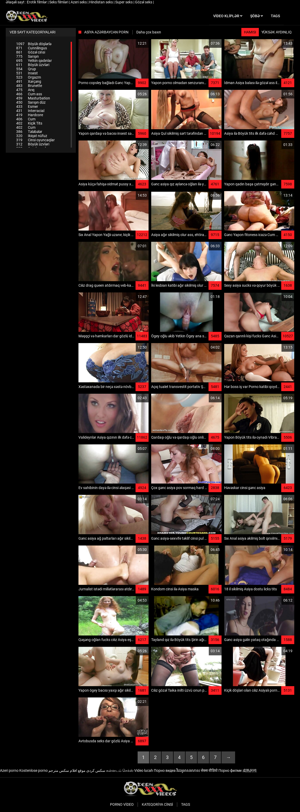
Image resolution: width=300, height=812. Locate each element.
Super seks (124, 2)
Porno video (122, 804)
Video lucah (143, 770)
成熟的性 (249, 770)
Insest (27, 73)
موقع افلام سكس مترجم (66, 770)
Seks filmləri (59, 2)
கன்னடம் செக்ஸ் (119, 770)
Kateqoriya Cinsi (157, 804)
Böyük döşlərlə (33, 44)
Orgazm (28, 77)
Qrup (26, 69)
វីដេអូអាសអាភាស (188, 770)
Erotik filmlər (37, 2)
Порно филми (230, 770)
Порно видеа (165, 770)
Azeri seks (79, 2)
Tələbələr (29, 132)
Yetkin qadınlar (34, 60)
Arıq (25, 90)
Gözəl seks (144, 2)
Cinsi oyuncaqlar (35, 140)
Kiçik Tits (29, 123)
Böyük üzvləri (32, 65)
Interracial (30, 111)
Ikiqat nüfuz (31, 136)
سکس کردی (95, 770)
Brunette (29, 86)
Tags (185, 804)
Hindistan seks (101, 2)
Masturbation (33, 98)
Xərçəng (28, 81)
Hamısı (250, 32)
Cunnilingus (31, 48)
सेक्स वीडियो (209, 770)
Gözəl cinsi (30, 52)
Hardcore (29, 115)
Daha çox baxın (148, 32)
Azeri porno (9, 770)
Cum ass (29, 94)
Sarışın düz (31, 102)
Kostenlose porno (33, 770)
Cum (25, 119)
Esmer (27, 106)
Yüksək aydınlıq (276, 32)
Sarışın (27, 56)
